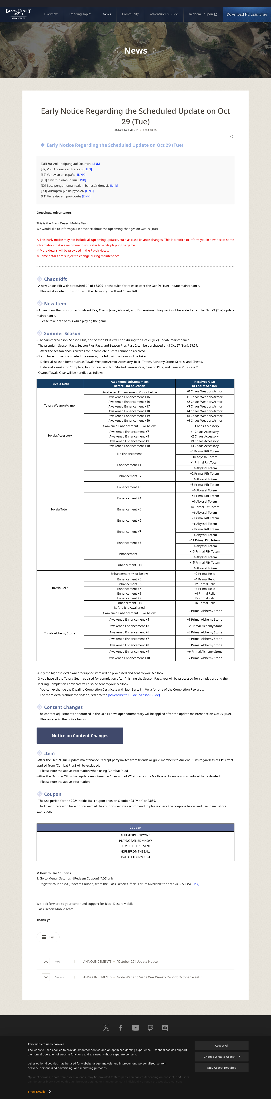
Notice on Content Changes (80, 735)
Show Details (37, 1091)
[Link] (114, 185)
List (48, 937)
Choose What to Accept (222, 1056)
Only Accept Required (221, 1067)
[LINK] (95, 164)
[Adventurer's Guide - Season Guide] (134, 695)
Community (130, 14)
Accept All (222, 1045)
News (107, 14)
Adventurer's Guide (164, 14)
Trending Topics (80, 14)
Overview (51, 14)
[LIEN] (87, 169)
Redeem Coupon (203, 14)
